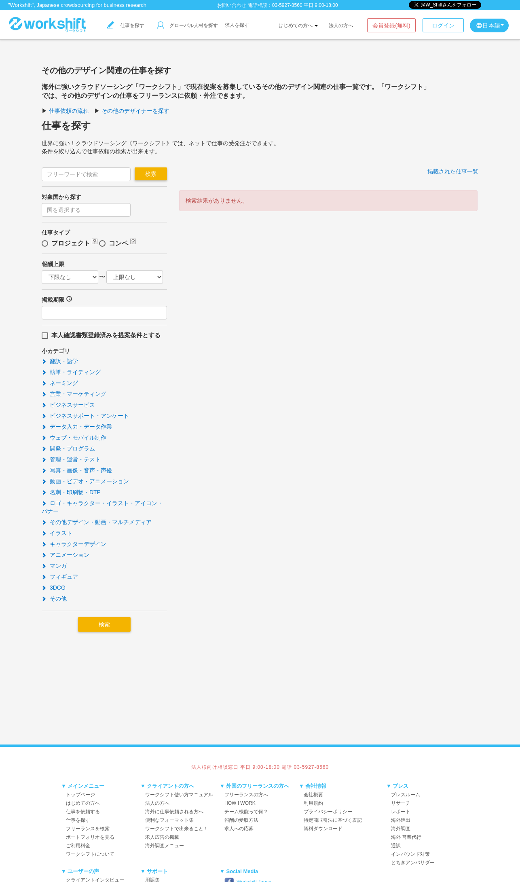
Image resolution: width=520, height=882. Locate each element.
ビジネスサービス (68, 405)
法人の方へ (341, 25)
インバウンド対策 (410, 854)
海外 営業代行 (406, 837)
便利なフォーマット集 (169, 820)
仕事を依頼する (83, 811)
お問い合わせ (231, 5)
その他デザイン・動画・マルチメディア (97, 522)
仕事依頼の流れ (69, 111)
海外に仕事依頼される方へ (174, 811)
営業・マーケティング (74, 394)
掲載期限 (53, 299)
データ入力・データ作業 (77, 426)
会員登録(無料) (391, 25)
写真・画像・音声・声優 (77, 470)
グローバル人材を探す (187, 25)
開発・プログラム (68, 448)
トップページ (80, 794)
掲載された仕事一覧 (452, 171)
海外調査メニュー (164, 845)
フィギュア (60, 576)
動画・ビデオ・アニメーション (85, 481)
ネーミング (60, 383)
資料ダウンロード (323, 828)
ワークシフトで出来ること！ (176, 828)
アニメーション (65, 555)
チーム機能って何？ (246, 811)
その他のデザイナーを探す (135, 111)
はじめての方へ (298, 25)
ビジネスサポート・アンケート (85, 415)
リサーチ (400, 803)
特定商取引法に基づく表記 (333, 820)
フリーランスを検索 (88, 828)
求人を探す (237, 25)
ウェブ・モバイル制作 (74, 437)
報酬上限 (53, 264)
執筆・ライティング (71, 372)
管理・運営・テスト (71, 459)
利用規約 (313, 803)
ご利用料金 (78, 845)
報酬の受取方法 (241, 820)
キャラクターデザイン (74, 544)
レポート (400, 811)
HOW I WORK (240, 803)
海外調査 (400, 828)
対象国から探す (61, 197)
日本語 (490, 25)
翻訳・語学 (60, 361)
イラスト (57, 533)
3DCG (54, 587)
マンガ (54, 566)
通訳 (396, 845)
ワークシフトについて (90, 854)
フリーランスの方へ (246, 794)
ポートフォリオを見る (90, 837)
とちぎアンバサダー (413, 862)
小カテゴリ (56, 351)
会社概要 (313, 794)
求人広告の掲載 (162, 837)
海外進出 (400, 820)
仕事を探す (125, 25)
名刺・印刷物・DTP (71, 492)
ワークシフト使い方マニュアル (179, 794)
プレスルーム (405, 794)
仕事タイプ (56, 232)
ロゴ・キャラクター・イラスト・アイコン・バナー (102, 507)
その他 (54, 598)
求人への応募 (239, 828)
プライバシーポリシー (328, 811)
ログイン (443, 25)
